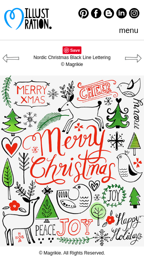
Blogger (109, 13)
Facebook (96, 13)
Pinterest (83, 13)
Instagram (134, 13)
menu (128, 30)
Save (75, 50)
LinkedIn (121, 13)
